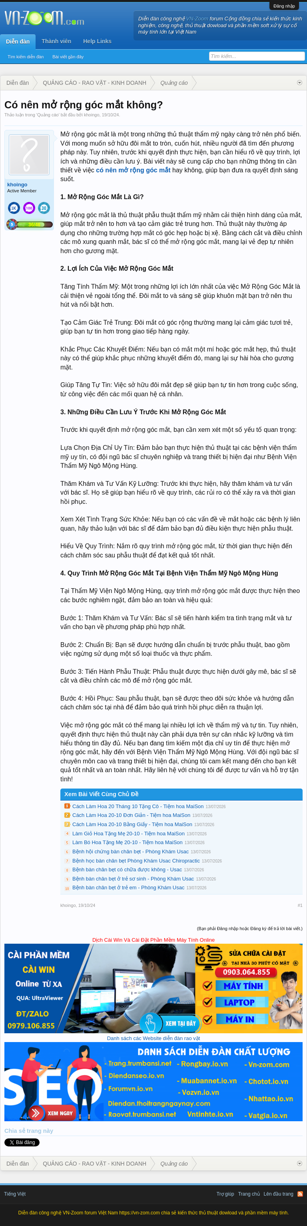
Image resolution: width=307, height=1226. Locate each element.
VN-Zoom (197, 19)
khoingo (92, 114)
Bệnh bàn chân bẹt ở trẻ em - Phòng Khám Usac (128, 888)
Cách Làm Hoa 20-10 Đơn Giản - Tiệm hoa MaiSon (131, 815)
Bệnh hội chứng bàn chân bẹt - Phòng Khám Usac (130, 852)
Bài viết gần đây (68, 56)
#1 (300, 905)
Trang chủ (249, 1194)
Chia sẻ (15, 1131)
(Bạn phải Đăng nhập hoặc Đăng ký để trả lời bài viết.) (250, 928)
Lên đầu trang (278, 1194)
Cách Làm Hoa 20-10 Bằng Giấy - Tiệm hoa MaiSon (132, 824)
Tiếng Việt (15, 1194)
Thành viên (56, 41)
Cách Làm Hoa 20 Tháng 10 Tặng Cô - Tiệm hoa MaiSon (138, 806)
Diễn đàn (18, 41)
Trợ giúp (225, 1194)
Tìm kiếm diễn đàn (26, 56)
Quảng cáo (48, 114)
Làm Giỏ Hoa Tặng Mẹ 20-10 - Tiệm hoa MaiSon (128, 834)
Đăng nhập (284, 6)
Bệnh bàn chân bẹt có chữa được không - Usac (127, 870)
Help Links (97, 41)
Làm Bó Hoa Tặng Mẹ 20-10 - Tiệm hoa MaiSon (127, 842)
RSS (300, 1194)
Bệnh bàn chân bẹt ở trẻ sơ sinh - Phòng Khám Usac (133, 879)
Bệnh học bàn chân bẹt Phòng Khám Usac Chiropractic (136, 861)
